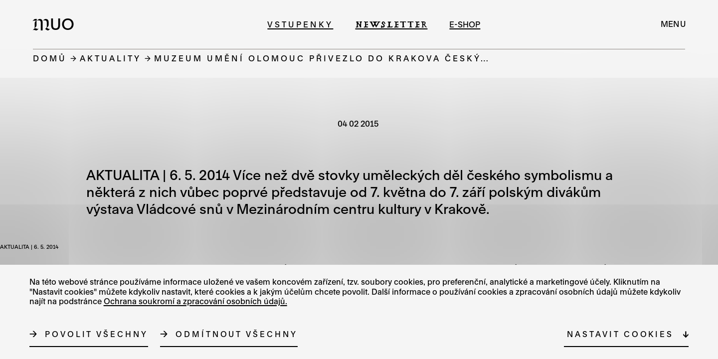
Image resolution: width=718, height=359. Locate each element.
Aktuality (110, 58)
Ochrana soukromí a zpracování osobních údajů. (195, 301)
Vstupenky (300, 24)
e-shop (464, 24)
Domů (50, 58)
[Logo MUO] (56, 24)
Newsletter (391, 24)
